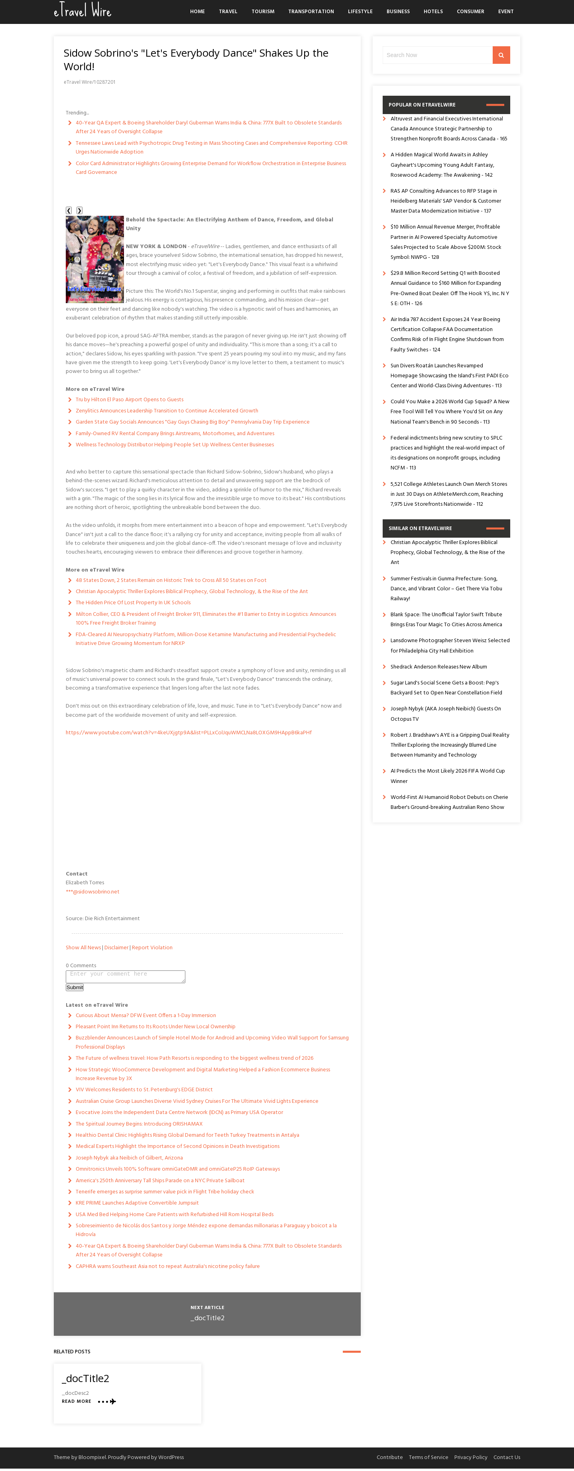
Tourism (263, 12)
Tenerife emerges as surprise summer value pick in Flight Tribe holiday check (165, 1194)
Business (398, 12)
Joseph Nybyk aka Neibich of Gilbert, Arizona (129, 1160)
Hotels (433, 12)
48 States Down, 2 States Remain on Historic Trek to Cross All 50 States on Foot (171, 580)
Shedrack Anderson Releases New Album (439, 667)
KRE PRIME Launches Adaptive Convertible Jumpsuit (137, 1205)
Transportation (311, 12)
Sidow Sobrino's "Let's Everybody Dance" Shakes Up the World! (196, 59)
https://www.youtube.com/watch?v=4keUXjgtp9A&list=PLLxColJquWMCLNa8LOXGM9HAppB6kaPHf (189, 732)
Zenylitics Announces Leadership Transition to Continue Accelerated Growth (167, 411)
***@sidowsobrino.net (93, 892)
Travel (228, 12)
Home (197, 12)
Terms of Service (428, 1460)
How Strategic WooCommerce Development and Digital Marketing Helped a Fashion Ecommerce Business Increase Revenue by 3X (203, 1077)
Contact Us (506, 1460)
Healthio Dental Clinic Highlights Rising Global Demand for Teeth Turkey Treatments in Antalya (187, 1137)
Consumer (470, 12)
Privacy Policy (471, 1460)
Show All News (83, 947)
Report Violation (152, 947)
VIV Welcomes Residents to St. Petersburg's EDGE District (144, 1092)
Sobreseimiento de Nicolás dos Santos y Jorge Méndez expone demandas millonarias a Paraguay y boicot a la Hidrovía (206, 1233)
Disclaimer (116, 947)
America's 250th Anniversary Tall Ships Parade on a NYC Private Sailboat (160, 1183)
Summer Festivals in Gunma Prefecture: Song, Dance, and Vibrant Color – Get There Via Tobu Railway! (446, 588)
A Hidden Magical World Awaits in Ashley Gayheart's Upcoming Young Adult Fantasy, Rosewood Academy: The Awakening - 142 (442, 164)
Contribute (390, 1460)
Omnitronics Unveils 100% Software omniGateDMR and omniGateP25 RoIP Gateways (178, 1171)
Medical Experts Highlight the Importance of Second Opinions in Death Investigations (177, 1149)
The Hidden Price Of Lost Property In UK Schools (133, 602)
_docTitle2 (207, 1321)
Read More (76, 1404)
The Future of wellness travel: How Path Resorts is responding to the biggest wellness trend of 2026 (194, 1060)
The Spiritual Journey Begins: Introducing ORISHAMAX (139, 1126)
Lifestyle (360, 12)
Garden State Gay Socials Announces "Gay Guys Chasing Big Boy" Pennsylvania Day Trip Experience (193, 422)
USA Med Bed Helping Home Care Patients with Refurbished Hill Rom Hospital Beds (174, 1217)
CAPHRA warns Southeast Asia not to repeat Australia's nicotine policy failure (168, 1269)
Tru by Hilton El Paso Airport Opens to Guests (129, 399)
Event (506, 12)
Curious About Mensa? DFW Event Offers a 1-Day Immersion (146, 1018)
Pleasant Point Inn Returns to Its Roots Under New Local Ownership (156, 1029)
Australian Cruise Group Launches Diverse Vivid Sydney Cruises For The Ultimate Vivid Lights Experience (197, 1103)
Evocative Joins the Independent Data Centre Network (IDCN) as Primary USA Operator (179, 1115)
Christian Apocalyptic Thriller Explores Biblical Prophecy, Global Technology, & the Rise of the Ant (192, 591)
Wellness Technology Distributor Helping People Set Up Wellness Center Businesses (175, 445)
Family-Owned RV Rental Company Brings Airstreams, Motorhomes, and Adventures (175, 433)
